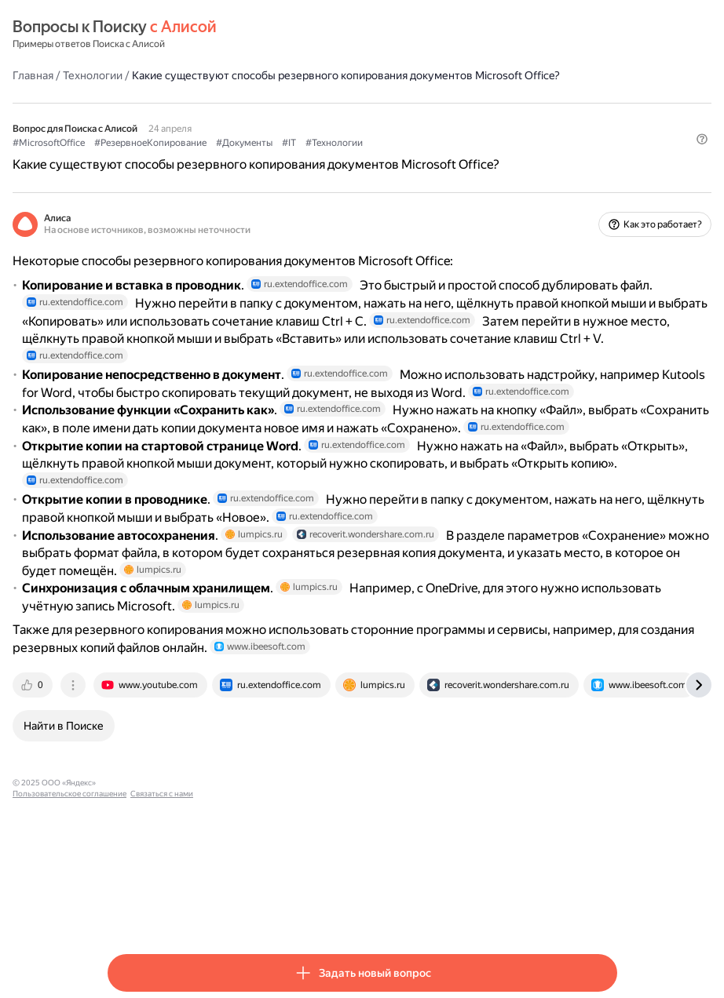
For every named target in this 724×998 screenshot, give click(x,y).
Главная (128, 74)
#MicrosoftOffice (144, 157)
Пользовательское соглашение (255, 910)
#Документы (339, 157)
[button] (607, 184)
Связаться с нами (347, 910)
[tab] (129, 812)
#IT (384, 157)
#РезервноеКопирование (245, 157)
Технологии (188, 74)
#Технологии (429, 157)
